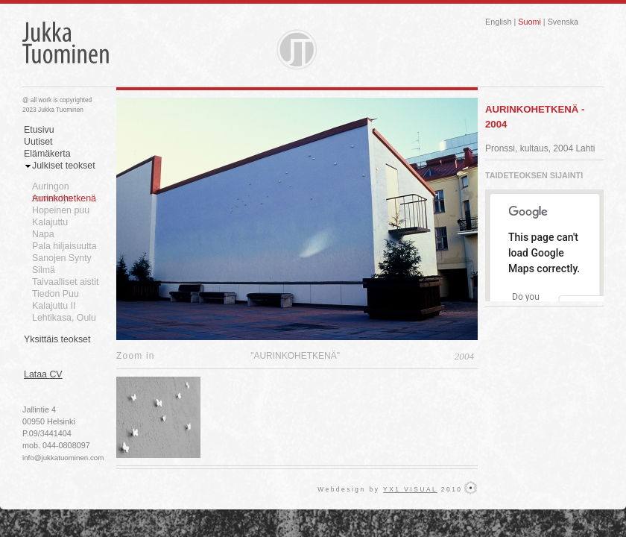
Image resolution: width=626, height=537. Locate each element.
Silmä (43, 270)
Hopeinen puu (60, 210)
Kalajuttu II (53, 306)
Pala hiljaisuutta (64, 246)
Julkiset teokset (63, 165)
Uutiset (38, 141)
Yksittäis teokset (57, 339)
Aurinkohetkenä (64, 198)
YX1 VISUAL (410, 489)
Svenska (563, 21)
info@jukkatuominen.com (63, 457)
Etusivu (39, 130)
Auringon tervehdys (52, 186)
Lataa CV (43, 374)
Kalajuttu (50, 222)
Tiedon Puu (55, 294)
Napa (43, 234)
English (498, 21)
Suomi (529, 21)
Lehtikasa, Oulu (64, 318)
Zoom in (135, 356)
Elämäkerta (47, 153)
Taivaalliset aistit (65, 282)
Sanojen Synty (62, 258)
